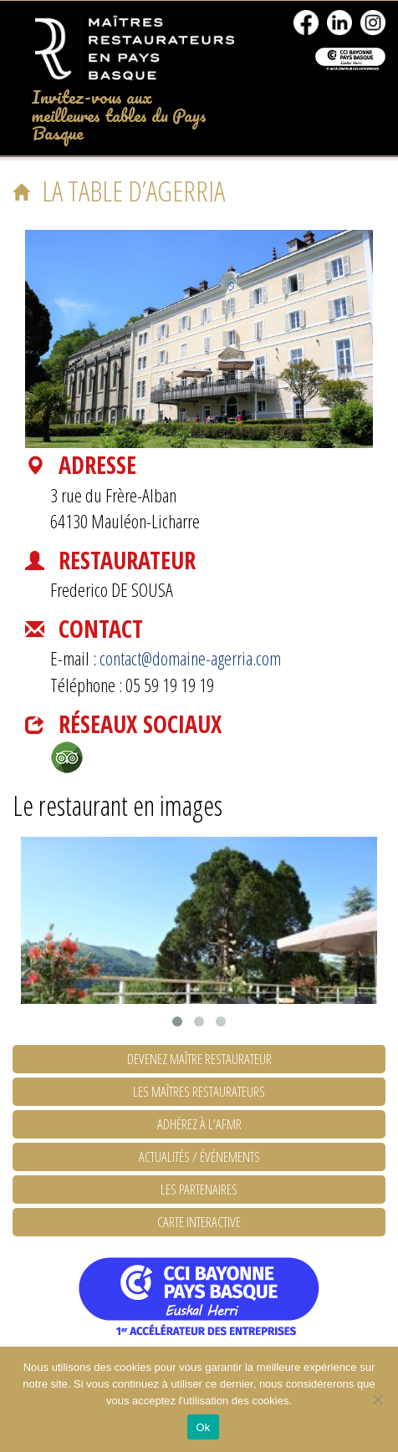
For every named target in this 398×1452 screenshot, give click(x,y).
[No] (377, 1399)
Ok (203, 1427)
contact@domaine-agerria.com (190, 657)
